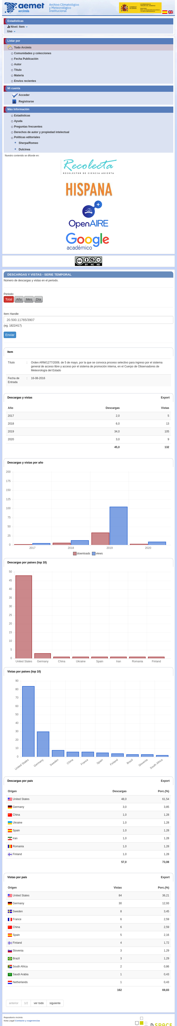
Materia (19, 75)
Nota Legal (9, 1020)
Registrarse (26, 101)
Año (19, 299)
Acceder (24, 95)
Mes (29, 299)
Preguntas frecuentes (28, 126)
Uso (11, 31)
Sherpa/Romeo (28, 143)
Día (38, 299)
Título (18, 69)
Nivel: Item (17, 26)
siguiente (55, 1003)
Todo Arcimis (22, 47)
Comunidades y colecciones (32, 53)
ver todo (39, 1003)
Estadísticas (22, 115)
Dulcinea (24, 149)
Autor (17, 64)
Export (165, 397)
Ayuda (18, 121)
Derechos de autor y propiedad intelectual (41, 132)
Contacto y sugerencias (27, 1020)
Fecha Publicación (26, 58)
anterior (13, 1003)
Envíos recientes (25, 81)
